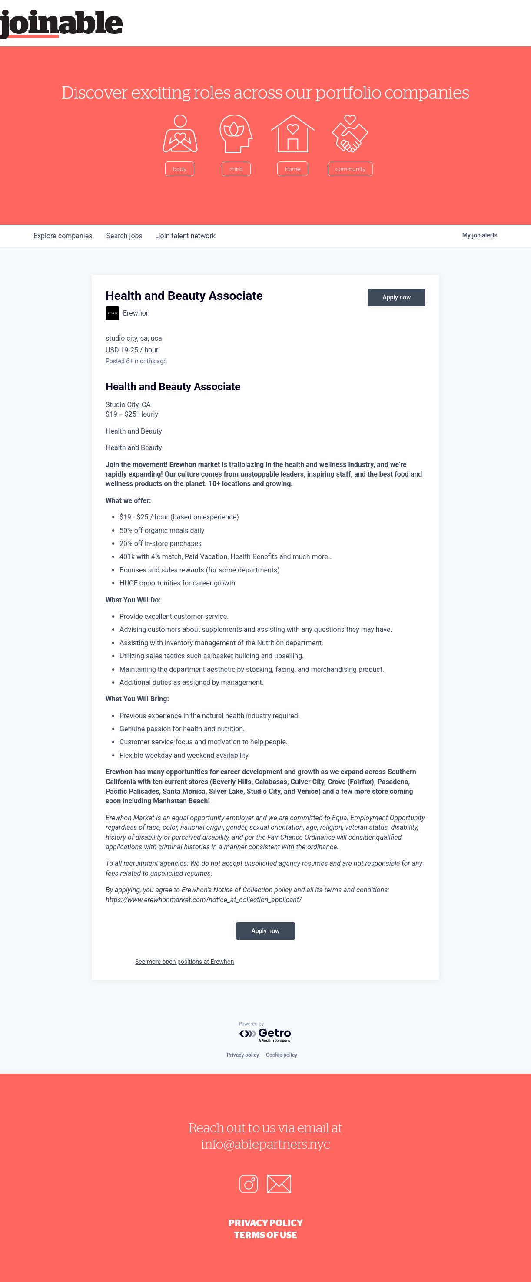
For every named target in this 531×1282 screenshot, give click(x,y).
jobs (124, 236)
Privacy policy (243, 1055)
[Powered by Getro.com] (265, 1032)
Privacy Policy (266, 1222)
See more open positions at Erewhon (184, 961)
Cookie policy (281, 1055)
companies (62, 236)
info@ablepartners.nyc (265, 1143)
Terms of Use (265, 1234)
